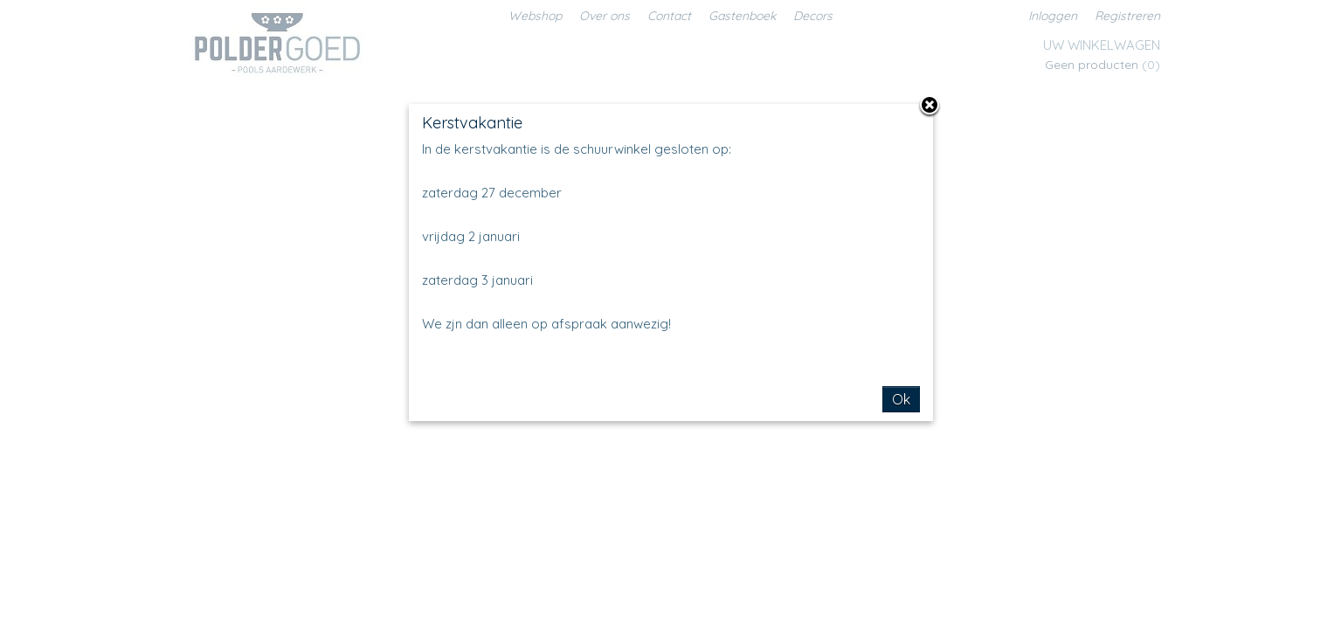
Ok (901, 399)
